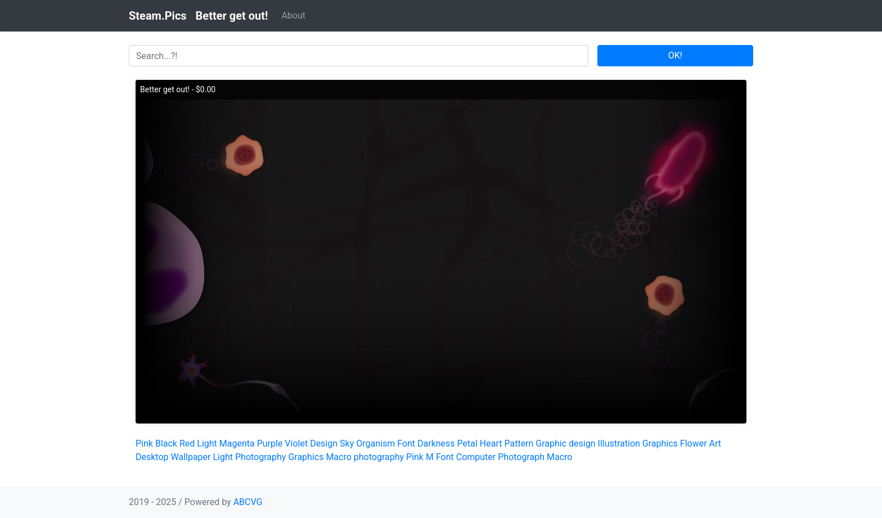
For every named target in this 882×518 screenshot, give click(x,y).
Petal (467, 443)
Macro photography (365, 457)
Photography (260, 457)
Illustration (619, 443)
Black (166, 443)
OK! (675, 55)
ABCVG (248, 502)
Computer (476, 457)
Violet (296, 443)
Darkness (436, 443)
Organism (375, 443)
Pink (144, 443)
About (293, 15)
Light (207, 443)
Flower (693, 443)
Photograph (521, 457)
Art (715, 443)
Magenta (237, 443)
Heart (491, 443)
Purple (270, 443)
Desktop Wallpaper (173, 457)
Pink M (420, 457)
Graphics (660, 443)
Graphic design (565, 443)
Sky (347, 443)
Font (406, 443)
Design (324, 443)
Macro (559, 457)
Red (187, 443)
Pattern (518, 443)
